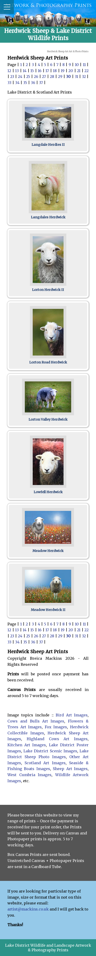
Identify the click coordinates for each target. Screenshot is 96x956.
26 (36, 76)
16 (40, 70)
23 (12, 76)
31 (77, 76)
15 (32, 70)
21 (79, 70)
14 (25, 70)
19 (63, 70)
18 (55, 70)
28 (52, 76)
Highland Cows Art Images (57, 738)
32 (84, 76)
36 (33, 82)
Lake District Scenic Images (50, 751)
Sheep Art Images (70, 768)
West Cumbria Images (29, 774)
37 (41, 82)
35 (25, 82)
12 (9, 70)
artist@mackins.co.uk (28, 909)
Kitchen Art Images (26, 745)
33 (9, 82)
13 (17, 70)
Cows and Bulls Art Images (35, 721)
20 (71, 70)
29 (60, 76)
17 (47, 70)
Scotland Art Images (45, 763)
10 (77, 64)
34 (17, 82)
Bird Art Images (72, 715)
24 (20, 76)
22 (86, 70)
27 (44, 76)
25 (28, 76)
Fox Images (56, 727)
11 (85, 64)
